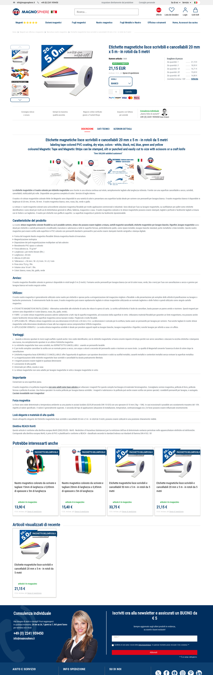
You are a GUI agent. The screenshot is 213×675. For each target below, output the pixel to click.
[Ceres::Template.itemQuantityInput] (116, 91)
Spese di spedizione (131, 73)
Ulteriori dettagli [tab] (122, 129)
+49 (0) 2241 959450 (49, 2)
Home (14, 32)
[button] (20, 100)
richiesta (194, 79)
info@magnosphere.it (26, 2)
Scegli (113, 79)
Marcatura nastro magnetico (57, 32)
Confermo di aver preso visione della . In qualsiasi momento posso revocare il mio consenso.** (151, 645)
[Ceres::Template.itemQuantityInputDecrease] (110, 91)
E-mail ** (116, 637)
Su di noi (175, 3)
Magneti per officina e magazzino (32, 32)
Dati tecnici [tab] (103, 129)
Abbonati (172, 652)
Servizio (185, 3)
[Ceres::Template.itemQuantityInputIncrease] (121, 91)
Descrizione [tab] (87, 129)
